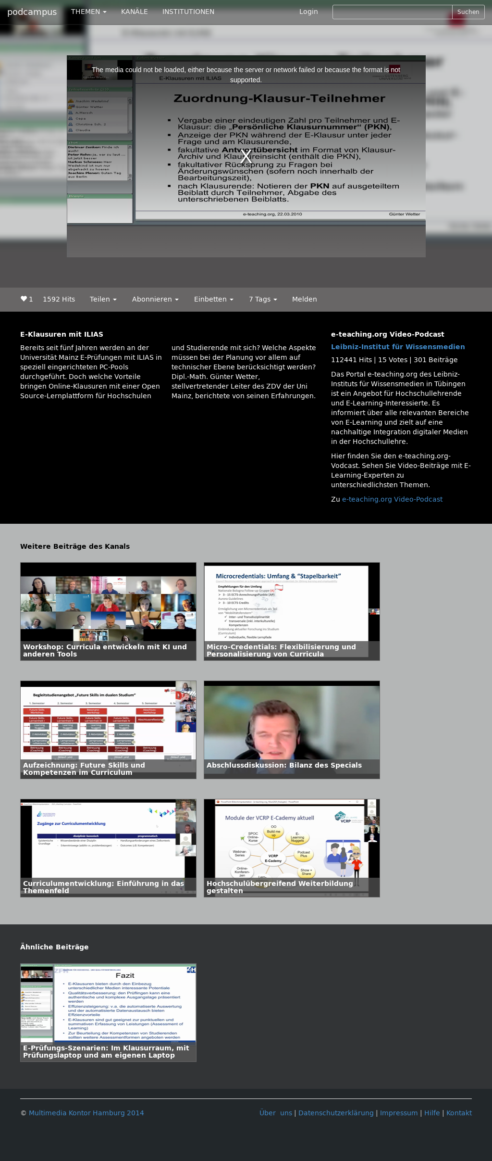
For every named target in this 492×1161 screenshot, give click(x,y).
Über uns (275, 1113)
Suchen (468, 12)
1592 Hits (59, 299)
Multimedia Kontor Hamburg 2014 (86, 1113)
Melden (304, 299)
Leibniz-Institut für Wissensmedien (398, 347)
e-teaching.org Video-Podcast (392, 499)
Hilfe (432, 1113)
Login (308, 12)
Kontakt (459, 1113)
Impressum (399, 1113)
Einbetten (214, 299)
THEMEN (89, 12)
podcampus (32, 12)
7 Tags (263, 299)
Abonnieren (155, 299)
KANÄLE (134, 12)
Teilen (103, 299)
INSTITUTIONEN (188, 12)
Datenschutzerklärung (336, 1113)
